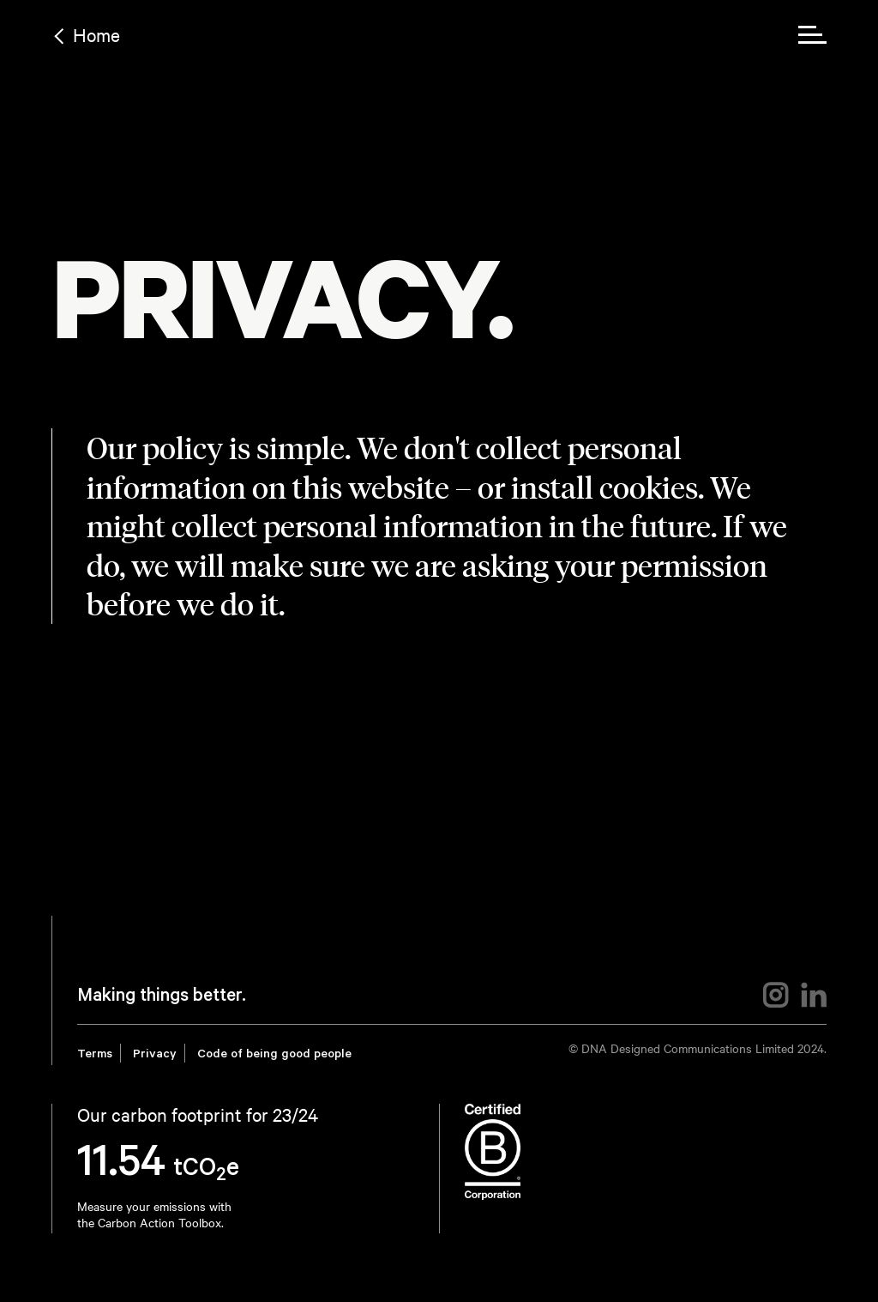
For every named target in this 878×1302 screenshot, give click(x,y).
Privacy (155, 1056)
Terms (94, 1056)
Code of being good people (274, 1056)
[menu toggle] (812, 34)
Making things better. (161, 997)
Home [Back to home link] (96, 34)
